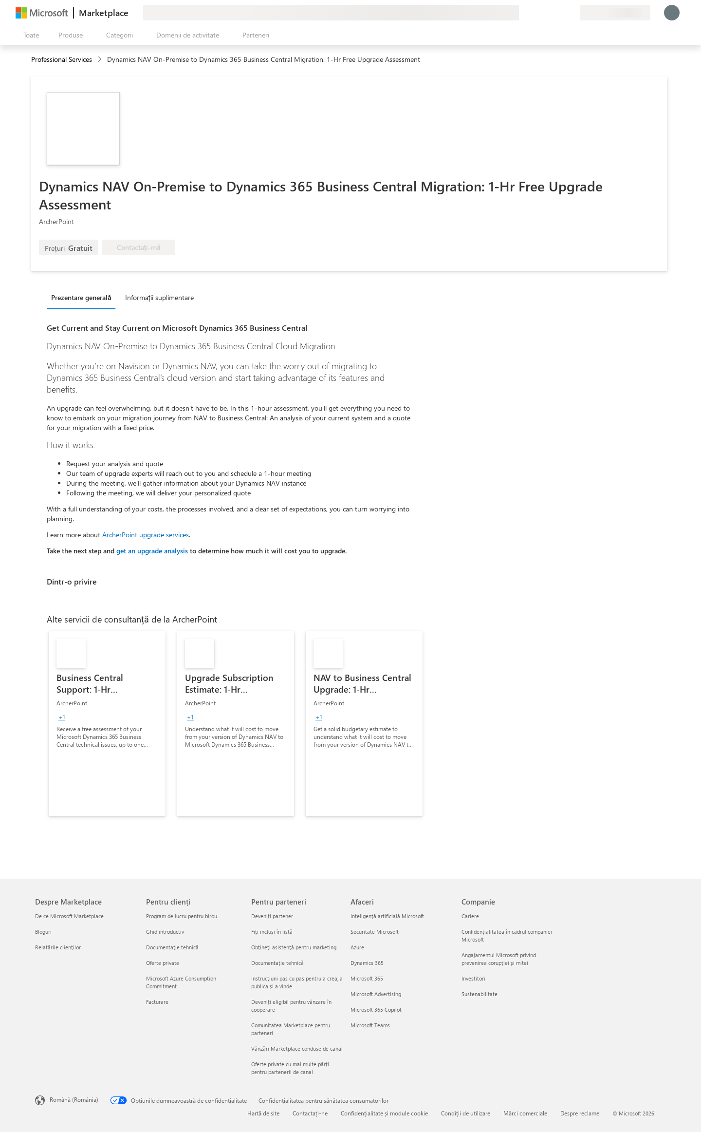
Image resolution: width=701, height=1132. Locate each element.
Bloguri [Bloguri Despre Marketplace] (43, 931)
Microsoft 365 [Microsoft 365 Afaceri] (366, 978)
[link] (107, 723)
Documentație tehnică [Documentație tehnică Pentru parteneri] (277, 962)
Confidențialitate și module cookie (384, 1113)
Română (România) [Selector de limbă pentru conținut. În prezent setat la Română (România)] (74, 1099)
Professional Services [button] (61, 59)
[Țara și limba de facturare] (615, 12)
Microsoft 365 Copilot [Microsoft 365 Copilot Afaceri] (376, 1009)
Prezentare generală (81, 297)
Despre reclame (579, 1113)
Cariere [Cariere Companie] (470, 916)
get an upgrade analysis (152, 550)
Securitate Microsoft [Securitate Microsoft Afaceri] (374, 931)
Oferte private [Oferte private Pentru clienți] (162, 962)
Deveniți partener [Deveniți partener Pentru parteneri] (272, 916)
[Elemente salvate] (561, 12)
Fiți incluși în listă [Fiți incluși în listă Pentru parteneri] (272, 931)
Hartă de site (263, 1113)
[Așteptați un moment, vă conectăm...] (671, 12)
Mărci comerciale (525, 1113)
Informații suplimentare (159, 297)
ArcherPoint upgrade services (145, 534)
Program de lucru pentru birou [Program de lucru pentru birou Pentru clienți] (181, 916)
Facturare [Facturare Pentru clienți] (157, 1001)
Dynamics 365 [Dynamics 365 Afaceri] (367, 962)
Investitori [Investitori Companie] (473, 978)
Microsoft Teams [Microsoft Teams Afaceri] (370, 1025)
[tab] (84, 297)
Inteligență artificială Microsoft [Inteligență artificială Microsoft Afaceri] (387, 916)
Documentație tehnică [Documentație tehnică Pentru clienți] (172, 947)
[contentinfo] (100, 59)
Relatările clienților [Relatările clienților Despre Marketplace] (58, 947)
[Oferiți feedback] (537, 12)
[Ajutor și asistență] (549, 12)
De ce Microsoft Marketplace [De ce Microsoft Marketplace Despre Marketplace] (69, 916)
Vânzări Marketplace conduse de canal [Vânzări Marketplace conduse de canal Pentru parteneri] (297, 1048)
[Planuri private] (572, 12)
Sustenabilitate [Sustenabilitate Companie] (479, 994)
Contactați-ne (310, 1113)
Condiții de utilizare (465, 1113)
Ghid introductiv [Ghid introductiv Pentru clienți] (165, 931)
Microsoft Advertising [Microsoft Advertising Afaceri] (375, 994)
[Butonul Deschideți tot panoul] (29, 35)
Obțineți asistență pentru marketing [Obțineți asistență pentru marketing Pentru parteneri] (293, 947)
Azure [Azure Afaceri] (357, 947)
